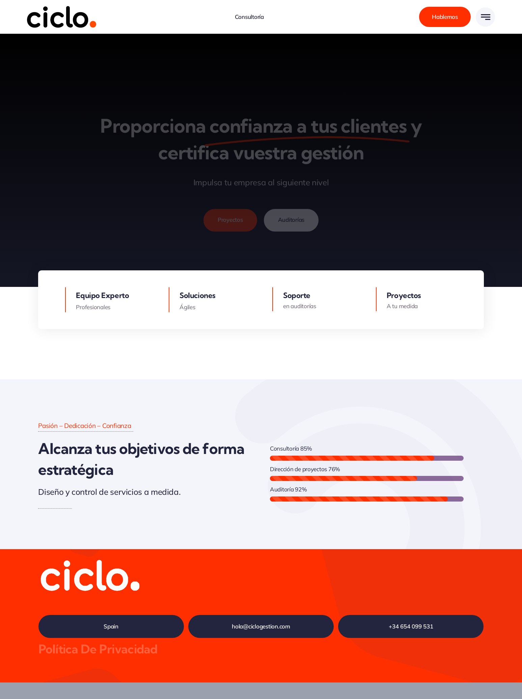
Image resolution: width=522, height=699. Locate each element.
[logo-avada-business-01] (61, 8)
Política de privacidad (98, 648)
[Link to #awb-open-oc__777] (485, 17)
